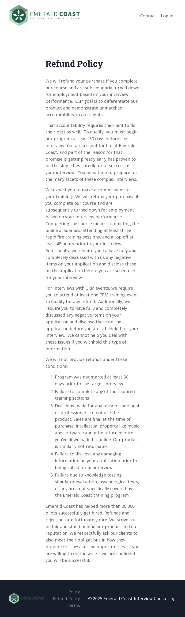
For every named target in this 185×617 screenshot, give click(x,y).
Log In (167, 16)
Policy (74, 591)
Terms (73, 605)
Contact (148, 16)
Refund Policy (66, 598)
